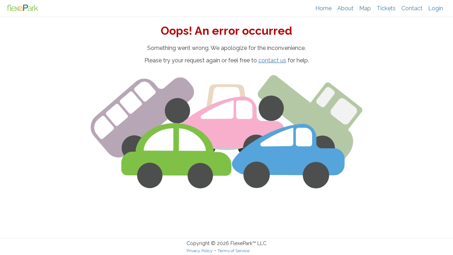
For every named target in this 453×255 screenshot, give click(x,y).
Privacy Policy (200, 250)
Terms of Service (234, 250)
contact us (272, 60)
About (345, 8)
